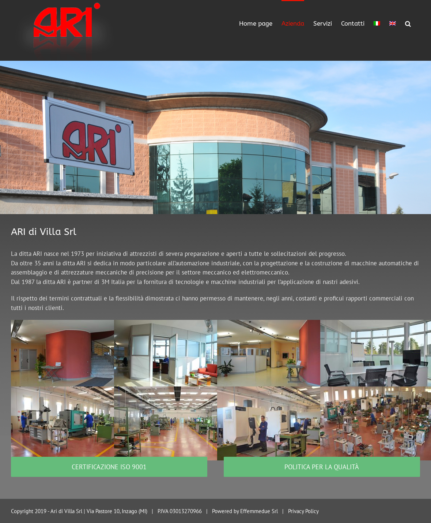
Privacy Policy (303, 511)
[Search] (408, 23)
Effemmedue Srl (259, 511)
